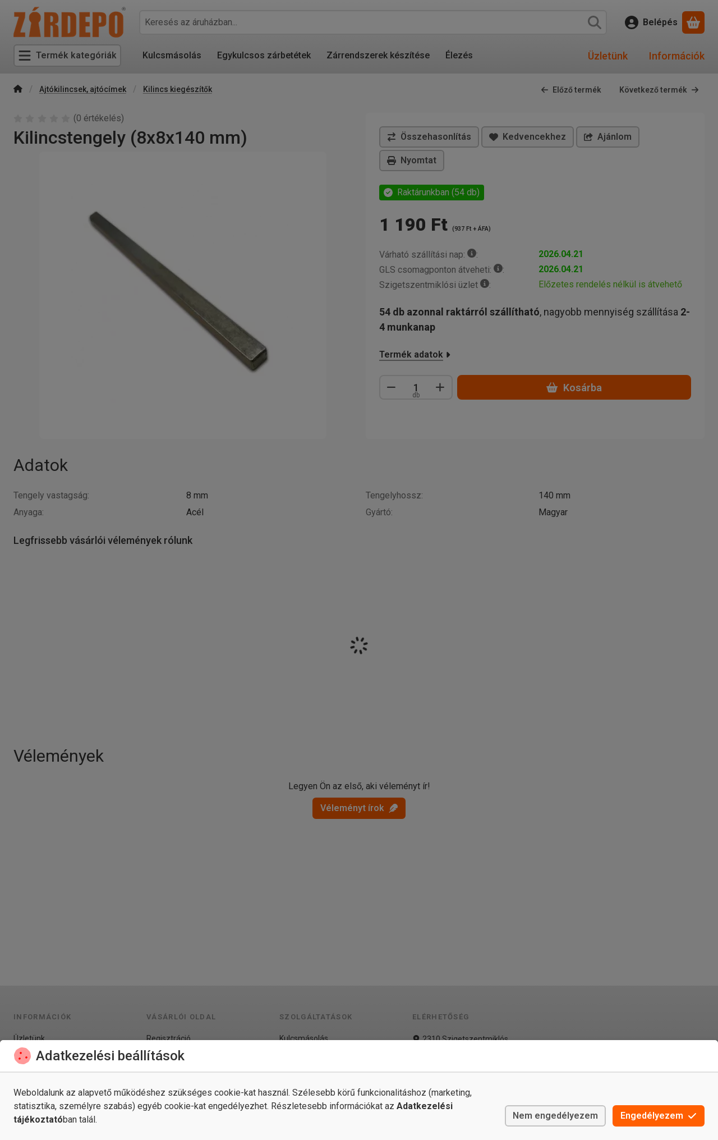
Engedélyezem (658, 1115)
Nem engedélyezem (555, 1115)
